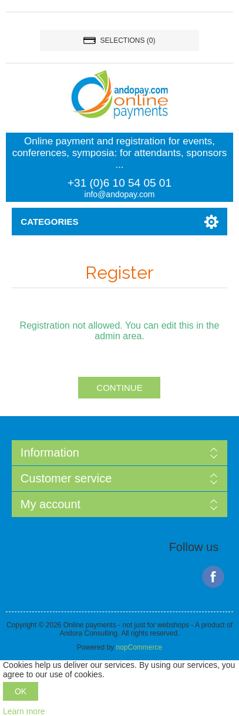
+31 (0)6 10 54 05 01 (119, 183)
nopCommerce (139, 647)
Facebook (213, 577)
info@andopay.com (120, 194)
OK (20, 691)
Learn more (24, 711)
